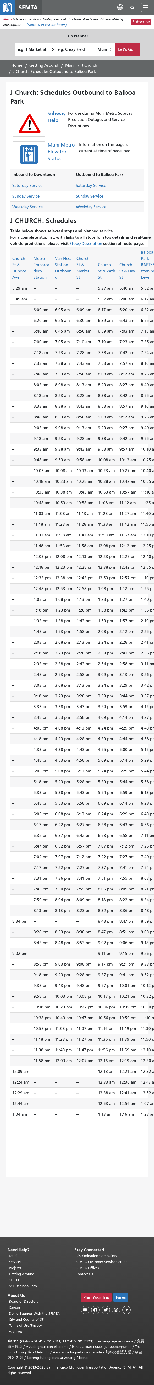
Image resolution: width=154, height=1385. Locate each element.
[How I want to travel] (104, 49)
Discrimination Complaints (96, 1256)
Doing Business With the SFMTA (34, 1313)
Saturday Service (27, 185)
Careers (14, 1307)
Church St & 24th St (106, 271)
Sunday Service (26, 196)
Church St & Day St (127, 271)
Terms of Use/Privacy (25, 1325)
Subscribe (141, 22)
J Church (89, 65)
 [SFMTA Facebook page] (95, 1310)
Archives (15, 1331)
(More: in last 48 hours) (46, 25)
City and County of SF (26, 1319)
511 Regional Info (23, 1286)
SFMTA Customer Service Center (101, 1262)
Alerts (7, 19)
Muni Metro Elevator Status (61, 152)
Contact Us (84, 1274)
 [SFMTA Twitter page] (106, 1310)
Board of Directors (23, 1301)
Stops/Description (86, 243)
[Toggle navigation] (145, 7)
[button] (120, 7)
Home (16, 65)
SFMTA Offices (87, 1268)
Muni (70, 65)
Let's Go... (127, 49)
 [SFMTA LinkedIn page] (126, 1310)
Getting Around (43, 65)
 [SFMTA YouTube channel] (85, 1310)
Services (15, 1262)
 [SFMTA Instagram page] (116, 1310)
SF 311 (14, 1280)
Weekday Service (27, 207)
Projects (15, 1268)
